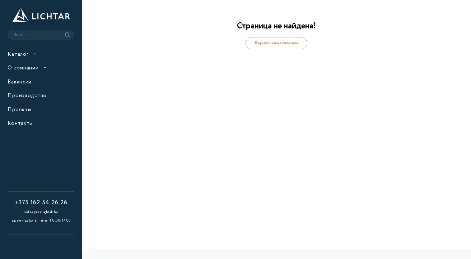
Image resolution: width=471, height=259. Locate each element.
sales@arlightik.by (41, 212)
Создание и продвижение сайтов (41, 247)
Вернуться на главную (276, 43)
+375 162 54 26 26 (41, 203)
